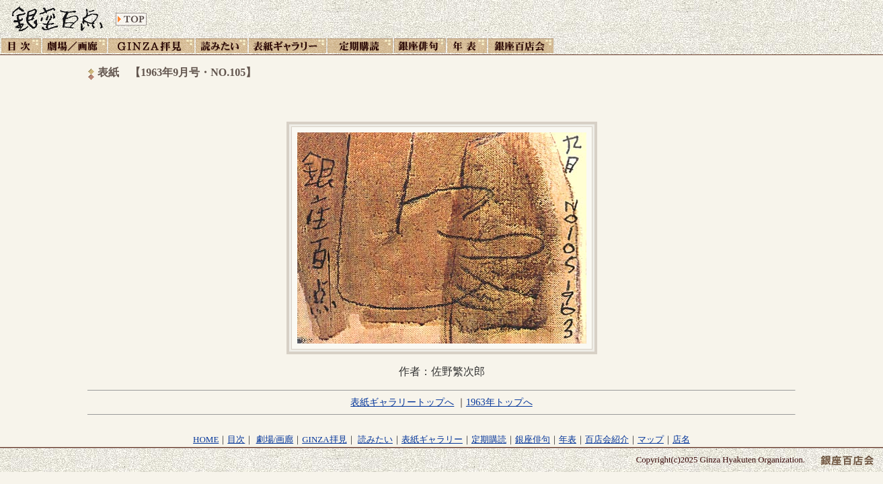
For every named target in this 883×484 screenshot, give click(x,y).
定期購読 (488, 439)
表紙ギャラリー (432, 439)
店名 (681, 439)
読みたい (375, 439)
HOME (206, 439)
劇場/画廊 (275, 439)
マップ (651, 439)
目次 (236, 439)
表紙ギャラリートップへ (402, 402)
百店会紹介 (607, 439)
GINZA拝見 (324, 439)
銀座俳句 (532, 439)
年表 (567, 439)
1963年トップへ (499, 402)
